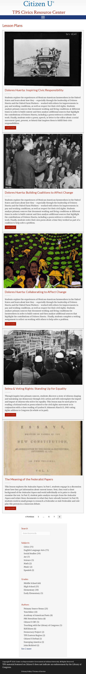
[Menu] (43, 17)
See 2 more (26, 649)
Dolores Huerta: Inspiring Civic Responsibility (34, 90)
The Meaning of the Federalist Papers (29, 479)
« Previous (29, 517)
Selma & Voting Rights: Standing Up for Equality (35, 388)
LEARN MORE (11, 128)
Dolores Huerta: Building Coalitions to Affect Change (39, 192)
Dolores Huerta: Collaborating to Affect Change (35, 292)
